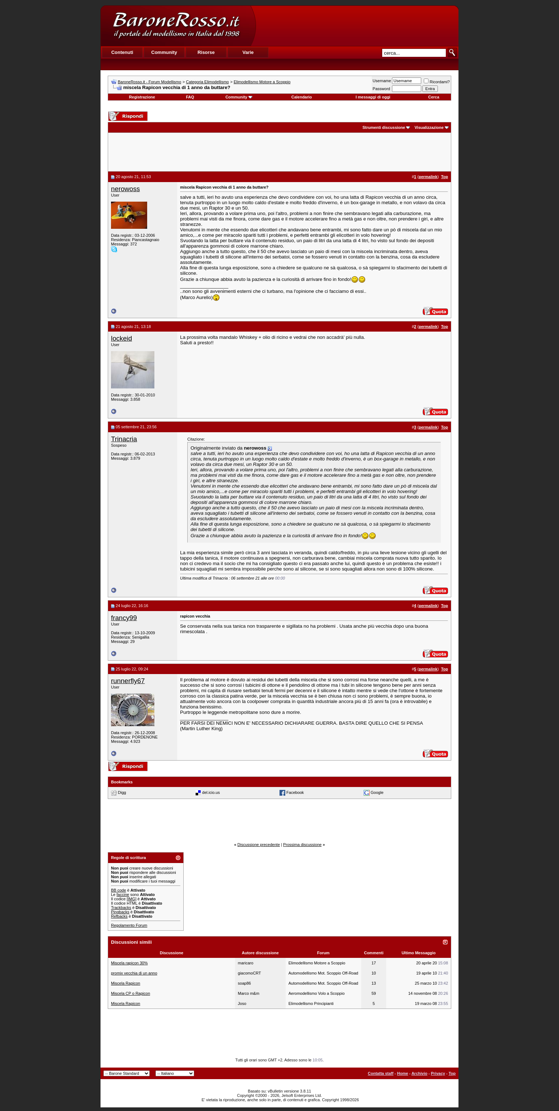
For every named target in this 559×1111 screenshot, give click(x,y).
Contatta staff (380, 1073)
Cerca (433, 97)
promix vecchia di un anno (134, 973)
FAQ (190, 97)
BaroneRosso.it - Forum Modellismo (149, 82)
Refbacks (119, 916)
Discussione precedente (259, 844)
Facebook (295, 792)
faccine (122, 894)
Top (452, 1073)
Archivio (419, 1073)
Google (377, 792)
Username (382, 81)
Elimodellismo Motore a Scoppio (262, 82)
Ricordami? (437, 82)
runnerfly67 (128, 681)
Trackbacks (121, 907)
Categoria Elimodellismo (207, 82)
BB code (118, 890)
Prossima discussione (302, 844)
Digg (122, 792)
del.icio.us (211, 792)
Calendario (301, 97)
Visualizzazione (429, 127)
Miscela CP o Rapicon (130, 993)
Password (381, 89)
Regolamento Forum (129, 925)
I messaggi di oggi (372, 97)
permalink (428, 176)
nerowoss (125, 189)
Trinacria (124, 439)
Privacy (438, 1073)
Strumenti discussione (383, 127)
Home (402, 1073)
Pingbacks (120, 912)
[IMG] (131, 899)
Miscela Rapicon (125, 983)
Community (238, 97)
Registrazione (142, 97)
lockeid (121, 338)
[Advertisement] (356, 26)
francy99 (124, 618)
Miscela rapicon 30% (129, 963)
